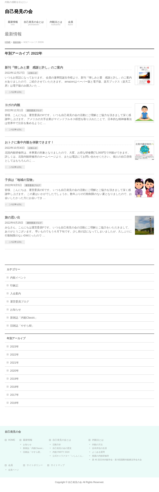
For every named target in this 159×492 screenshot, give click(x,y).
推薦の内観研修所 (100, 456)
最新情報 (27, 440)
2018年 (14, 386)
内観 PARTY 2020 (61, 452)
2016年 (14, 402)
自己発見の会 (19, 11)
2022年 (14, 354)
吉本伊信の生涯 (99, 448)
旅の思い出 (12, 217)
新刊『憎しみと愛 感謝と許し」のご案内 (34, 67)
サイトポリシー (35, 465)
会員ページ (13, 470)
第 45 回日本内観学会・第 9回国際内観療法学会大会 (117, 459)
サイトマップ (58, 465)
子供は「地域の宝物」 (20, 179)
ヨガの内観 (12, 105)
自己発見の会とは (62, 440)
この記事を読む (15, 92)
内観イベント (18, 277)
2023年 (14, 346)
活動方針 (57, 444)
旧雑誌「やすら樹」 (22, 325)
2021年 (14, 362)
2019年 (14, 378)
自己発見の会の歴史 (62, 448)
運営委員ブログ (34, 110)
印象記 (14, 285)
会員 (10, 465)
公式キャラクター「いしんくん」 (68, 456)
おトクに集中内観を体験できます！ (29, 142)
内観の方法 (97, 444)
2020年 (14, 370)
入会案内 (15, 293)
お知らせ (32, 73)
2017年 (14, 394)
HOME (11, 440)
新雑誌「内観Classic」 (24, 317)
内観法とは (98, 440)
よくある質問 (98, 452)
